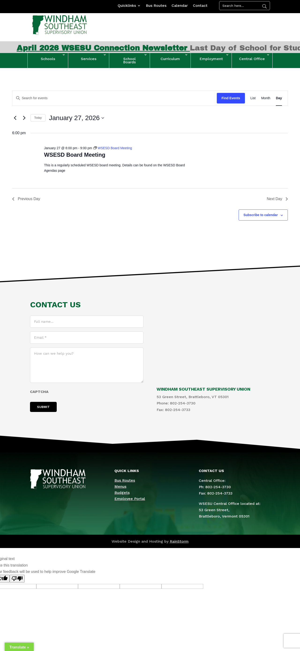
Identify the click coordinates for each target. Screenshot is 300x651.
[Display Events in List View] (253, 98)
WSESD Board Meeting (74, 155)
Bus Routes (156, 6)
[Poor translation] (17, 578)
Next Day (277, 199)
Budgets (122, 492)
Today (38, 117)
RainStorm (179, 541)
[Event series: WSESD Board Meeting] (113, 148)
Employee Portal (129, 498)
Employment (211, 59)
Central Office (252, 59)
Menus (120, 486)
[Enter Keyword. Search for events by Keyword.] (114, 98)
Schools (48, 59)
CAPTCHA (39, 391)
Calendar (180, 6)
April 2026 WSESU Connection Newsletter (115, 48)
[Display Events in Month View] (265, 98)
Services (88, 59)
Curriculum (170, 59)
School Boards (129, 60)
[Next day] (24, 118)
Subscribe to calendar (261, 215)
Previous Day (26, 199)
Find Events (230, 98)
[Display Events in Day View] (279, 98)
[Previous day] (15, 118)
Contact (200, 6)
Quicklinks (127, 6)
